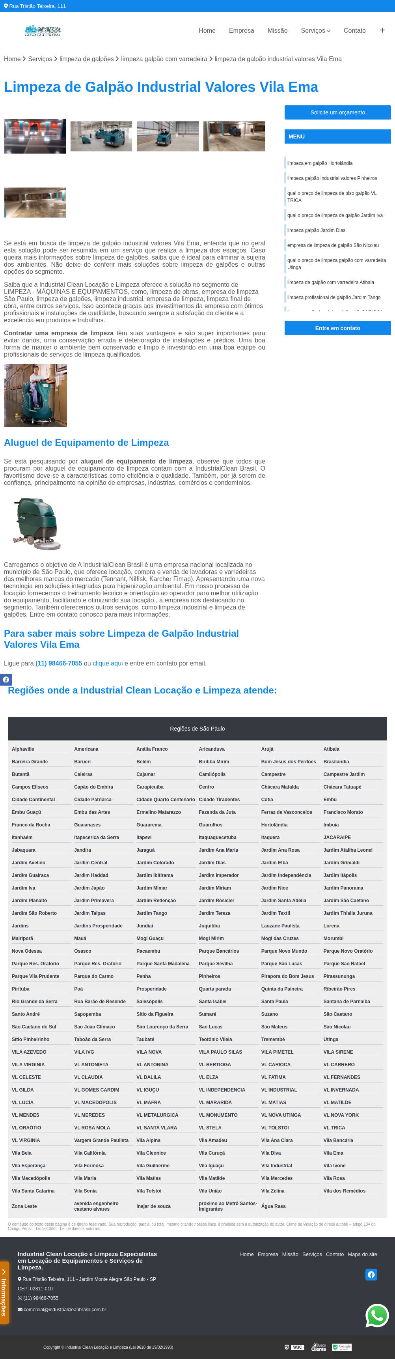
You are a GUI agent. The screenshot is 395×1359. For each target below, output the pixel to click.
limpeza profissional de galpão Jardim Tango (334, 297)
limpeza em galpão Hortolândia (319, 163)
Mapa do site (362, 1254)
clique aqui (108, 663)
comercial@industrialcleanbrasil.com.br (62, 1309)
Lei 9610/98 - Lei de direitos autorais (68, 1228)
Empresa (241, 30)
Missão (278, 30)
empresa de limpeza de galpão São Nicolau (333, 245)
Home (207, 30)
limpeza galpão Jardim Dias (316, 230)
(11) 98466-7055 (59, 663)
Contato (355, 30)
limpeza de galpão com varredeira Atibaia (330, 282)
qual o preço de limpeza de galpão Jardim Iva (335, 215)
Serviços (313, 30)
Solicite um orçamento (338, 112)
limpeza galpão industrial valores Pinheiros (332, 178)
